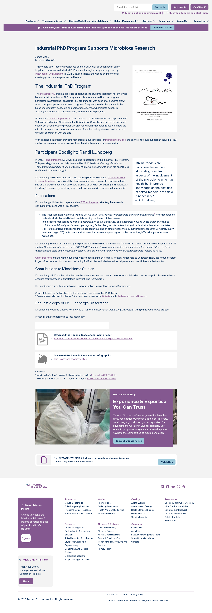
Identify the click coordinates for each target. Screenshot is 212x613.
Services (147, 21)
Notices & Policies (108, 524)
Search (160, 7)
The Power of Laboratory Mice (70, 359)
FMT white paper (89, 202)
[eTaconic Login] (199, 7)
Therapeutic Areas (52, 21)
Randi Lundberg (52, 159)
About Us (182, 21)
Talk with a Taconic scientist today (187, 12)
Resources (164, 21)
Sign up (26, 538)
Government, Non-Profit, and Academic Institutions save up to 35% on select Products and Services (94, 27)
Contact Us (199, 21)
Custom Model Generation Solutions (88, 21)
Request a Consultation (128, 441)
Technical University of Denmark (132, 296)
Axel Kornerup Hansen (59, 118)
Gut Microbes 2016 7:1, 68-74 (103, 375)
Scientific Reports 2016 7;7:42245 (101, 378)
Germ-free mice (43, 257)
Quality (135, 499)
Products (30, 21)
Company (137, 524)
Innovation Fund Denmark (49, 73)
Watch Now (166, 462)
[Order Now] (180, 7)
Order (101, 499)
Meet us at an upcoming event (141, 12)
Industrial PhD (47, 93)
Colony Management (125, 21)
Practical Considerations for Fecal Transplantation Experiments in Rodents (93, 338)
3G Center (106, 296)
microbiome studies (115, 139)
